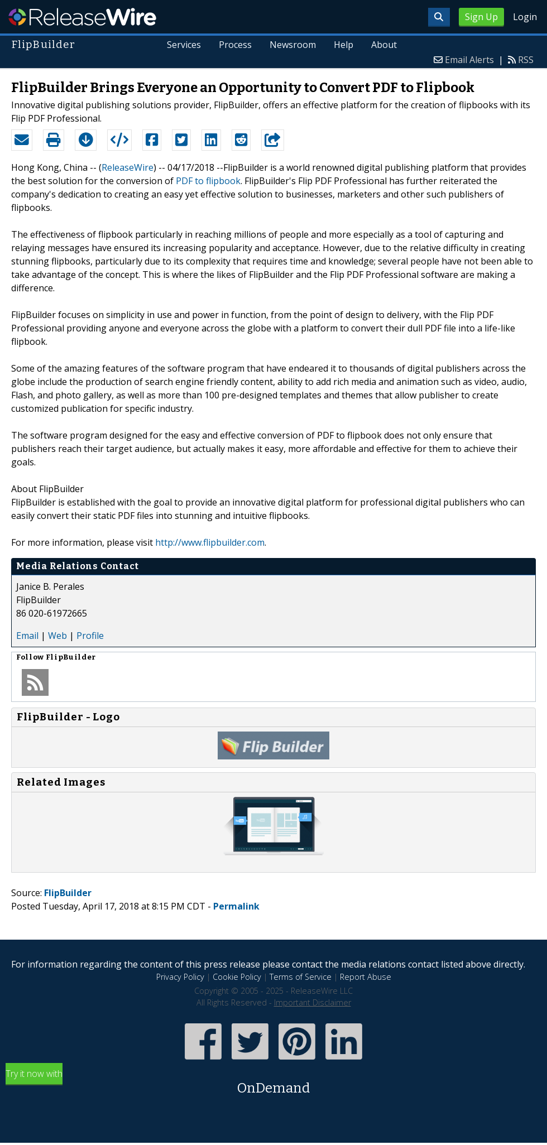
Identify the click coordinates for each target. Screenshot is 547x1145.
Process (235, 45)
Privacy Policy (180, 976)
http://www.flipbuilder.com (210, 542)
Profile (90, 635)
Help (343, 45)
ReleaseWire (82, 17)
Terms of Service (301, 976)
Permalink (236, 906)
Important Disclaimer (312, 1002)
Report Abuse (365, 976)
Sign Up (481, 17)
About (384, 45)
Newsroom (293, 45)
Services (184, 45)
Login (525, 17)
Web (57, 635)
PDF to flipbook (208, 181)
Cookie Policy (237, 976)
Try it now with (273, 1082)
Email (27, 635)
